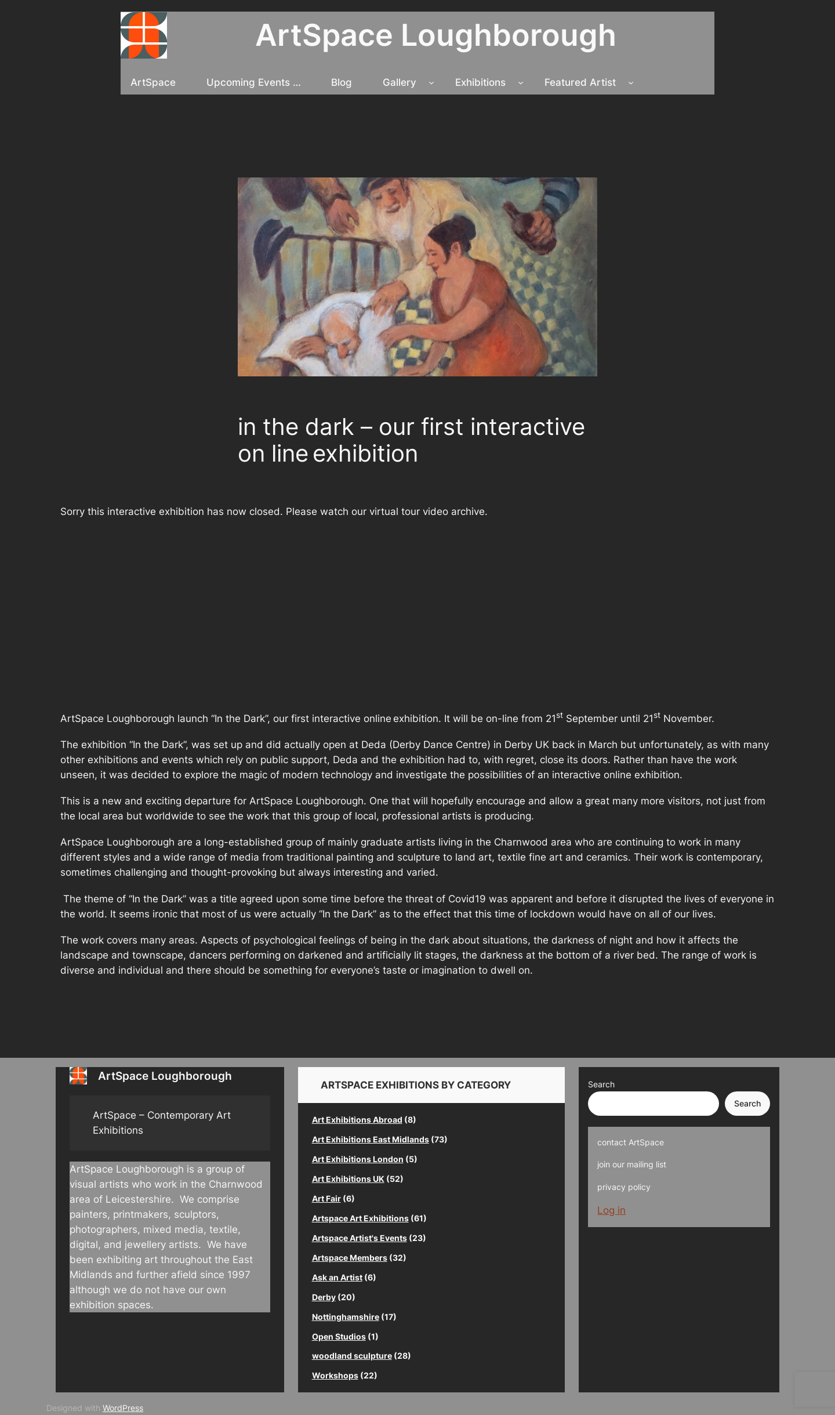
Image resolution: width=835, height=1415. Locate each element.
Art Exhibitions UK (348, 1179)
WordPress (123, 1408)
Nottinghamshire (345, 1317)
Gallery (399, 82)
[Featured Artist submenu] (631, 82)
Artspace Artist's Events (359, 1238)
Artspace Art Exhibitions (360, 1218)
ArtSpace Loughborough (435, 34)
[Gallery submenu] (431, 82)
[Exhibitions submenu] (521, 82)
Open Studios (339, 1336)
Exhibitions (480, 82)
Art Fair (326, 1198)
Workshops (335, 1375)
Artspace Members (349, 1257)
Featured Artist (580, 82)
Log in (611, 1210)
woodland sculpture (352, 1355)
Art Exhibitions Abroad (357, 1119)
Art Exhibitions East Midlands (370, 1139)
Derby (324, 1297)
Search (601, 1084)
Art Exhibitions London (358, 1159)
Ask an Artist (337, 1277)
